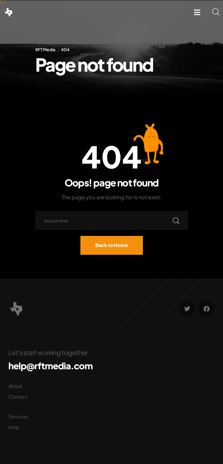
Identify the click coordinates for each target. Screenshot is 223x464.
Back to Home (111, 245)
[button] (197, 12)
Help (13, 427)
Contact (17, 397)
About (15, 386)
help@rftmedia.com (50, 365)
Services (18, 416)
